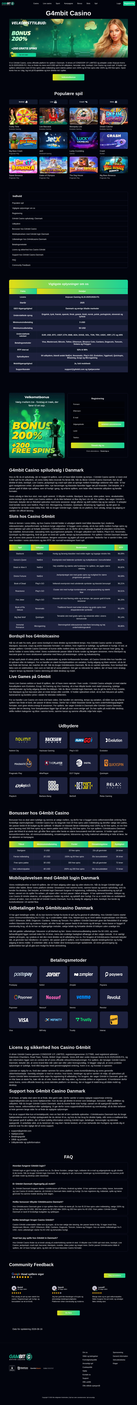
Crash (83, 102)
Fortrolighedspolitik (90, 1362)
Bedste (23, 102)
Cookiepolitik (87, 1370)
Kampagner (68, 3)
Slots (88, 3)
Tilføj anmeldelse (114, 1278)
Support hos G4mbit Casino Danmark (29, 257)
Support (86, 1381)
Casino (36, 3)
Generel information (120, 1358)
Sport (58, 3)
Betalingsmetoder (20, 246)
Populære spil (18, 203)
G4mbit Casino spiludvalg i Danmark (28, 219)
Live (53, 102)
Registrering (129, 3)
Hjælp (85, 1373)
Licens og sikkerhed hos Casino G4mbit (30, 251)
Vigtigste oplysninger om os (24, 209)
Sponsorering (118, 1355)
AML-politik (87, 1384)
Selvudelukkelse (119, 1362)
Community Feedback (22, 267)
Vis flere (68, 1315)
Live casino (47, 3)
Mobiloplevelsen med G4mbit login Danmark (31, 235)
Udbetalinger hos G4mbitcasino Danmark (30, 241)
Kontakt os (87, 1377)
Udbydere (17, 225)
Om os (85, 1355)
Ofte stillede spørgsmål (91, 1388)
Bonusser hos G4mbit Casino (25, 230)
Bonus (79, 3)
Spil (96, 3)
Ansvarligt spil (88, 1366)
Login (119, 3)
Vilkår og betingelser (90, 1358)
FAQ (14, 262)
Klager (115, 1366)
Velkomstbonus (68, 77)
